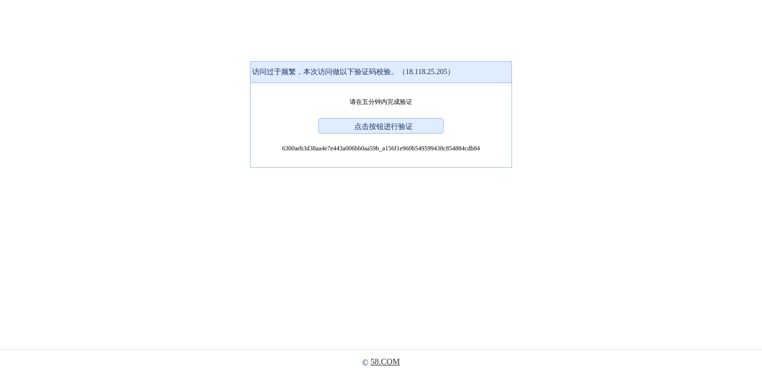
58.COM (385, 361)
